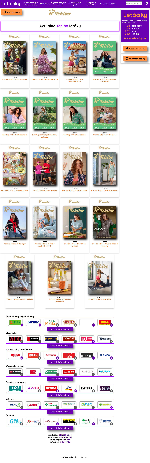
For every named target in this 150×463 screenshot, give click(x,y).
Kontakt (84, 457)
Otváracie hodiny (135, 58)
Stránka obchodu (134, 48)
